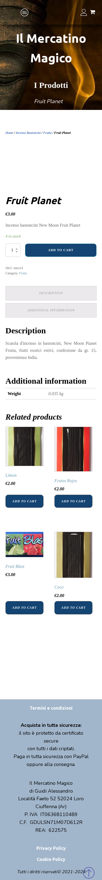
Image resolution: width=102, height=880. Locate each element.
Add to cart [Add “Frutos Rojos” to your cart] (73, 501)
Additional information (51, 310)
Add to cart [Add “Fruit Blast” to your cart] (24, 608)
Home (9, 133)
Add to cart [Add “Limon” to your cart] (24, 501)
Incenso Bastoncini (28, 133)
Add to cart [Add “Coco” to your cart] (73, 608)
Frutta (47, 133)
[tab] (51, 293)
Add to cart (60, 250)
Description (51, 293)
